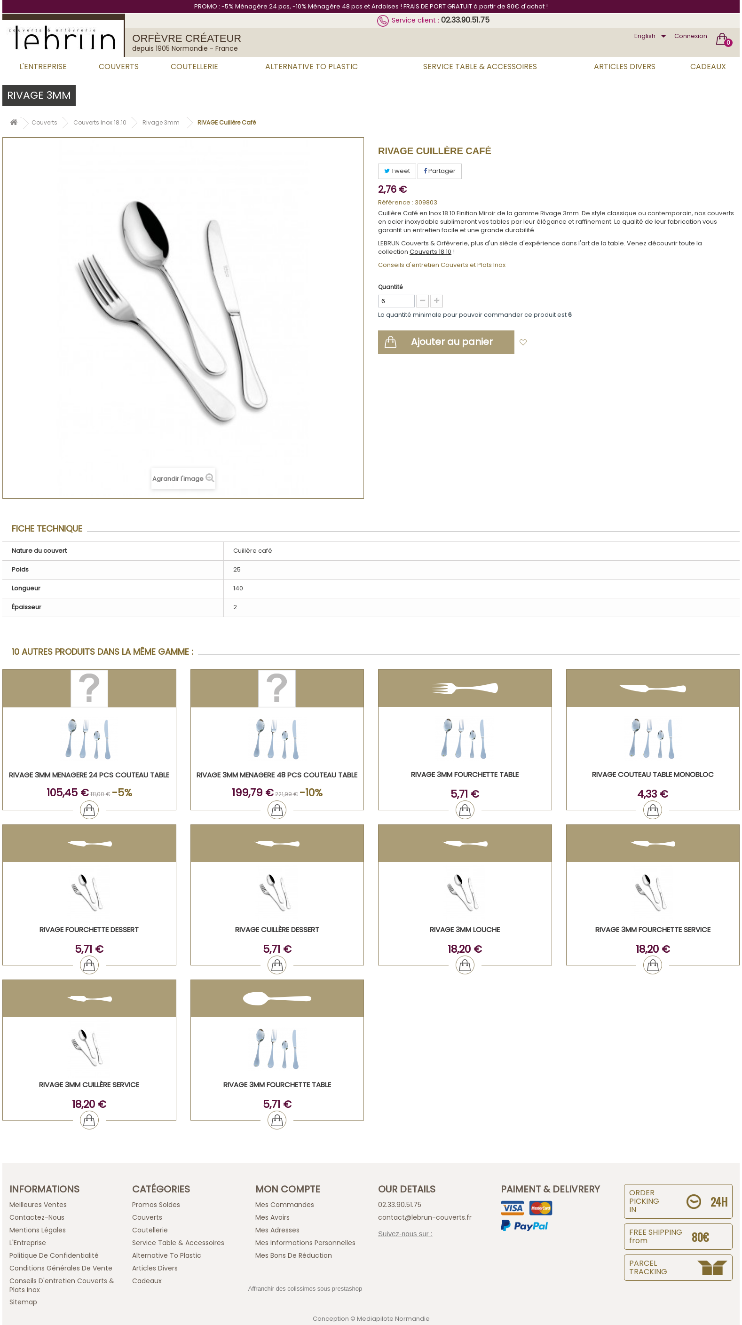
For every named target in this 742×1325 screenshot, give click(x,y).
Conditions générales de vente (60, 1268)
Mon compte (287, 1189)
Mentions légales (37, 1230)
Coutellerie (194, 66)
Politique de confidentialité (54, 1255)
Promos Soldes (156, 1204)
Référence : (395, 202)
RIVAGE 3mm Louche (465, 929)
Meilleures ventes (38, 1204)
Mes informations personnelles (305, 1242)
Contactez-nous (36, 1217)
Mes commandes (284, 1204)
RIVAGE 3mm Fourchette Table (465, 774)
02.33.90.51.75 (465, 20)
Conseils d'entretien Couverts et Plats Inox (441, 264)
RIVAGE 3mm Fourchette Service (652, 929)
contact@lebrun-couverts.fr (425, 1217)
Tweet (397, 170)
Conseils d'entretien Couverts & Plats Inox (61, 1285)
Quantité (390, 287)
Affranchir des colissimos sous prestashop (305, 1288)
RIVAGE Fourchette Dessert (89, 929)
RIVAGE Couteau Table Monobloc (653, 774)
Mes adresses (277, 1230)
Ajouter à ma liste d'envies (574, 342)
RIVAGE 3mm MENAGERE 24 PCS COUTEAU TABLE (89, 775)
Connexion (690, 35)
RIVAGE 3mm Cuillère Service (89, 1085)
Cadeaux (708, 66)
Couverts (119, 66)
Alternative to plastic (311, 66)
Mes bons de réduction (293, 1255)
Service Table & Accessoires (480, 66)
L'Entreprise (43, 66)
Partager (440, 170)
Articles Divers (624, 66)
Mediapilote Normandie (393, 1318)
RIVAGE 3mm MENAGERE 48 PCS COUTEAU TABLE (277, 775)
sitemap (23, 1302)
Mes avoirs (272, 1217)
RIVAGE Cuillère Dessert (277, 929)
